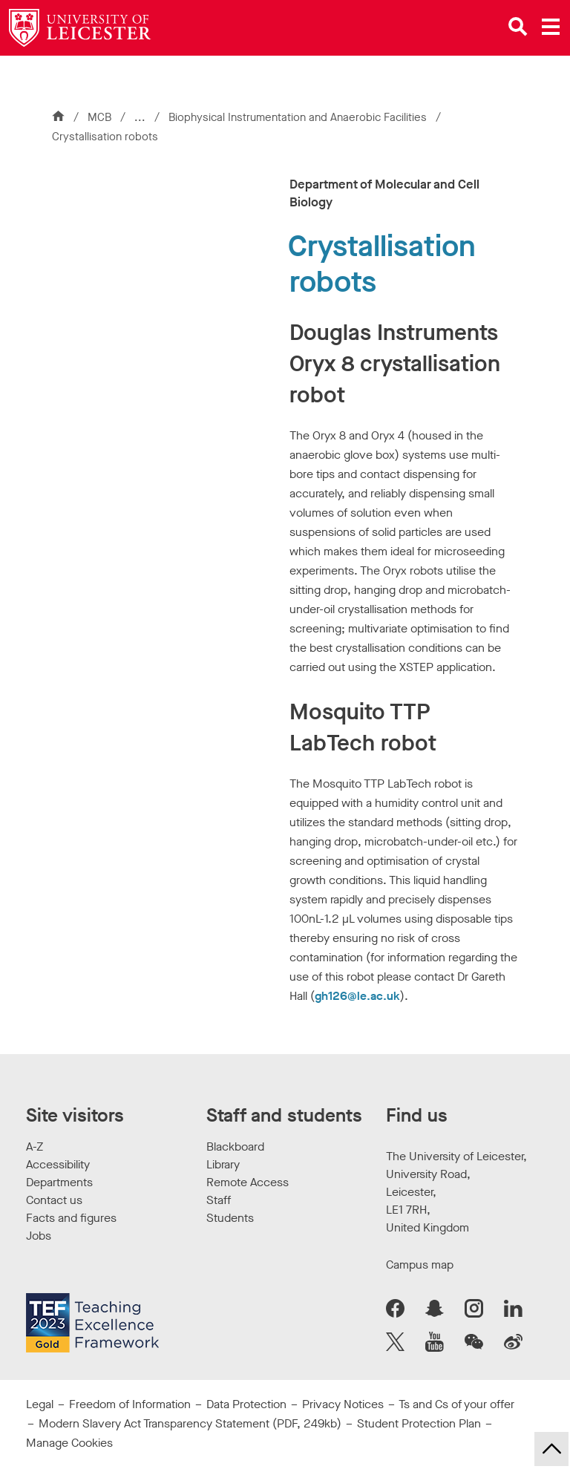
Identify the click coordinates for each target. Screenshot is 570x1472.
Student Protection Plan (419, 1423)
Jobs (38, 1235)
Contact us (54, 1200)
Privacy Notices (343, 1404)
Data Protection (246, 1404)
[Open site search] (518, 26)
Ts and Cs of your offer (456, 1404)
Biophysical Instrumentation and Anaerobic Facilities (299, 117)
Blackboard (235, 1146)
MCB (99, 117)
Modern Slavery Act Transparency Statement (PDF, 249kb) (190, 1423)
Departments (59, 1182)
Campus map (419, 1264)
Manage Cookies (69, 1442)
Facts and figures (71, 1218)
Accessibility (58, 1164)
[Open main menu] (550, 26)
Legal (39, 1404)
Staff (218, 1200)
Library (223, 1164)
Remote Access (247, 1182)
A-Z (34, 1146)
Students (230, 1218)
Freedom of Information (130, 1404)
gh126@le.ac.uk (357, 996)
